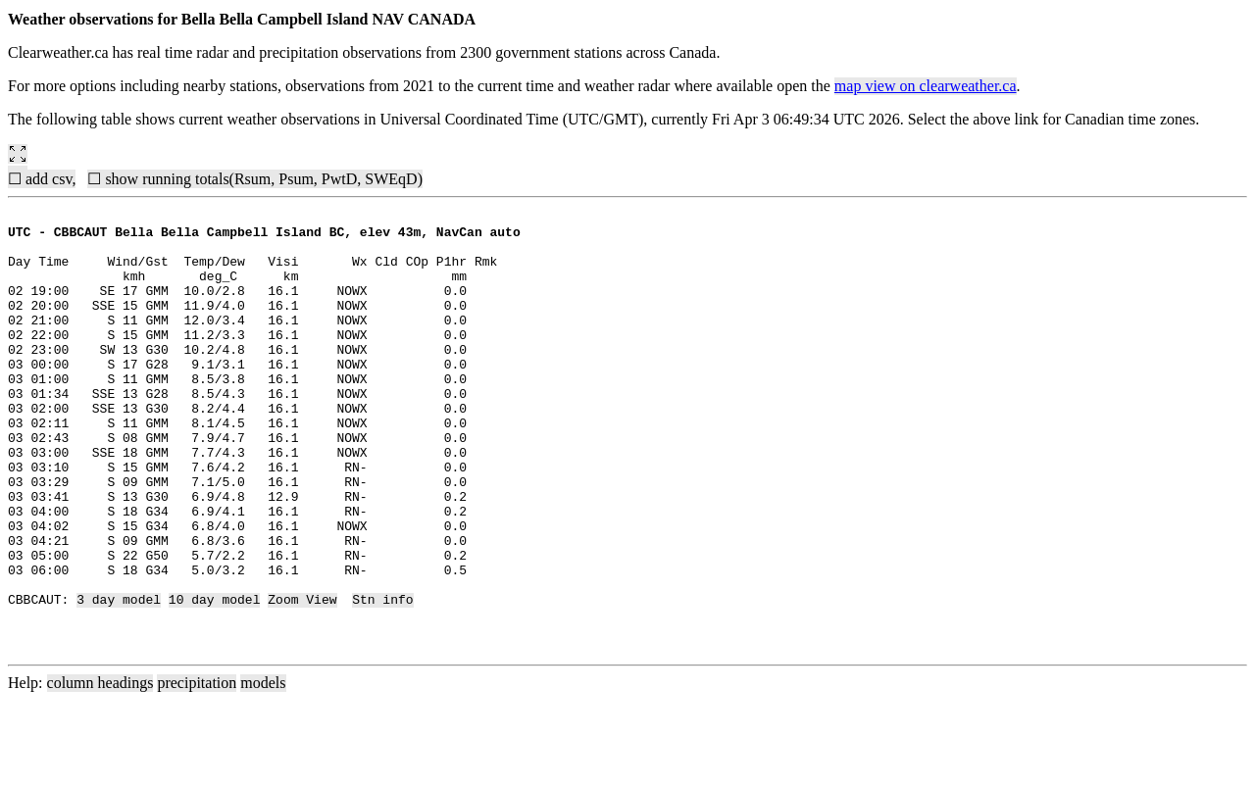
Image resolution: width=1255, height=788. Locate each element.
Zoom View (302, 678)
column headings (100, 771)
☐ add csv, (41, 179)
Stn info (382, 678)
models (262, 771)
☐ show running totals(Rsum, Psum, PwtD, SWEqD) (255, 179)
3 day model (118, 678)
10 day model (215, 678)
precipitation (196, 771)
